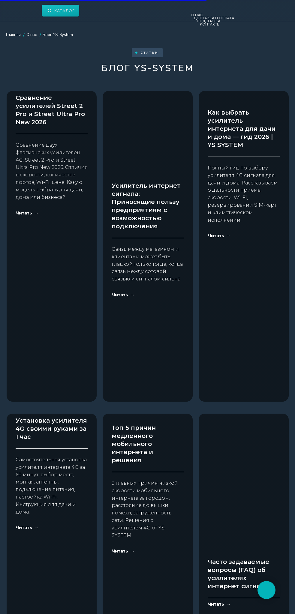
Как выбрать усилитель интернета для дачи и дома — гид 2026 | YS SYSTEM (241, 202)
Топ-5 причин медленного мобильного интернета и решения (134, 366)
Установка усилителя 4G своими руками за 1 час (51, 374)
